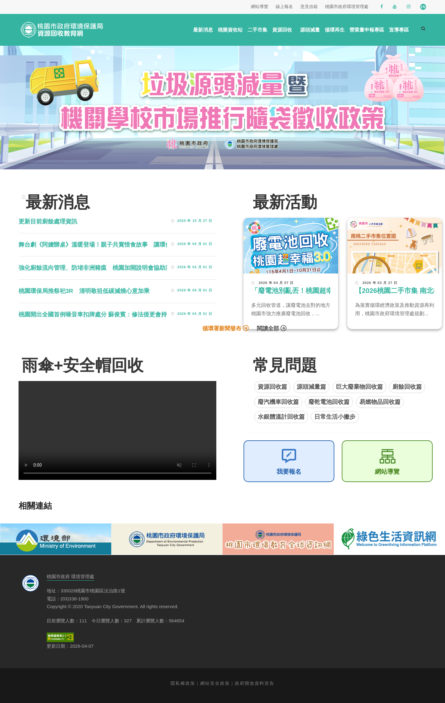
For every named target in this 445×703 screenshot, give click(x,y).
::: (24, 196)
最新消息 (203, 29)
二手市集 (257, 29)
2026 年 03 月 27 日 (379, 283)
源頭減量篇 (311, 386)
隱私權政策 (183, 683)
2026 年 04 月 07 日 (276, 283)
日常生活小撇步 (334, 416)
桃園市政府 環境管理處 (70, 576)
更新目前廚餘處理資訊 (48, 221)
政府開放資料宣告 (254, 683)
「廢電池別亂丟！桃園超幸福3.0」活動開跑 (317, 290)
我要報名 (289, 471)
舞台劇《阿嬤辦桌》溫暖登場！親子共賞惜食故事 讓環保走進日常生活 (112, 244)
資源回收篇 (272, 386)
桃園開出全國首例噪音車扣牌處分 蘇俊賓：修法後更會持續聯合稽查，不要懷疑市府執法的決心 (143, 314)
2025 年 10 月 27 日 (194, 220)
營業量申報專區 (367, 29)
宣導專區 (399, 29)
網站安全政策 (215, 683)
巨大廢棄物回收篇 (359, 386)
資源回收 (282, 29)
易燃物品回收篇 (379, 402)
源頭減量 (310, 29)
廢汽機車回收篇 (278, 402)
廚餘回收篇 (407, 386)
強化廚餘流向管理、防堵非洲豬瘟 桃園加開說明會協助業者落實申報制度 (115, 268)
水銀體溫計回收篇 (281, 416)
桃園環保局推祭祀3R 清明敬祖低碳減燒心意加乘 (84, 291)
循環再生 (335, 29)
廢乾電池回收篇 (329, 402)
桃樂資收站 (230, 29)
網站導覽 (387, 471)
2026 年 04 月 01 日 (194, 244)
